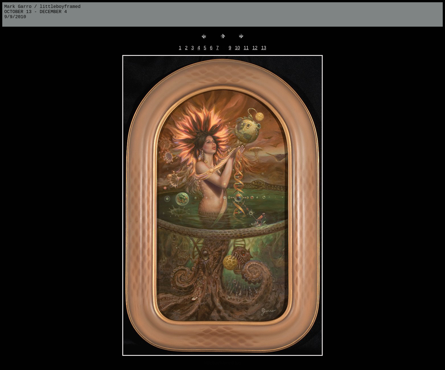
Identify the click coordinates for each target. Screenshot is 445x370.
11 (246, 47)
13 (263, 47)
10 (237, 47)
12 (254, 47)
